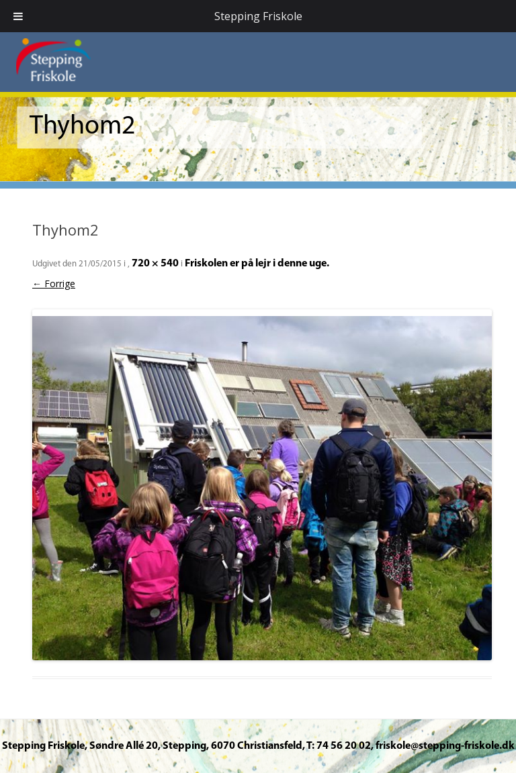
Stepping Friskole (258, 16)
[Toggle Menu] (18, 16)
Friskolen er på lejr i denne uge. (257, 263)
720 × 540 (155, 263)
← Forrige (53, 283)
